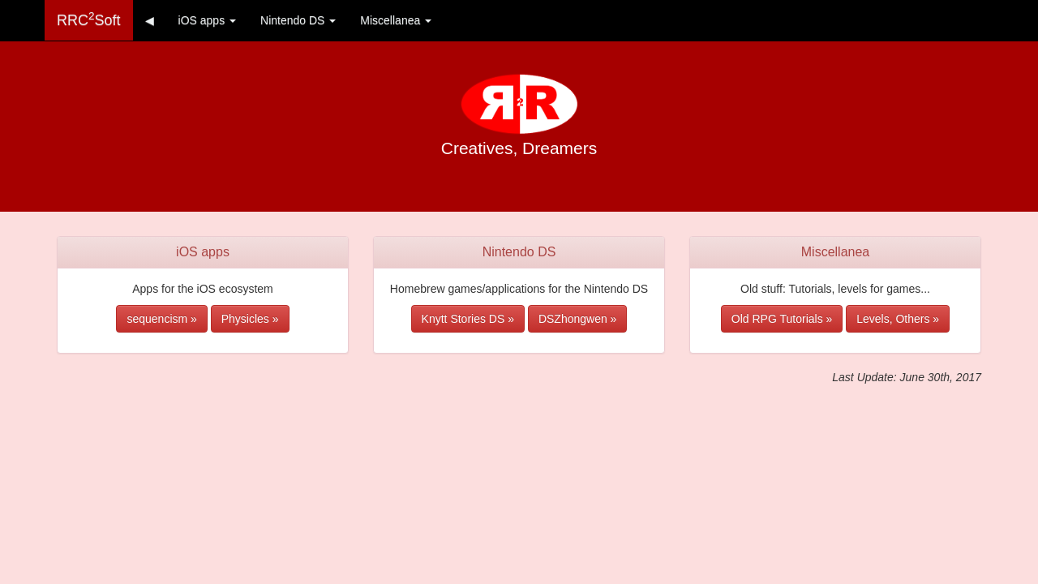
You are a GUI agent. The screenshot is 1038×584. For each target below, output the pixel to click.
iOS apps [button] (207, 20)
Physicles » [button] (250, 318)
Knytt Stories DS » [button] (468, 318)
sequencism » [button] (161, 318)
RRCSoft (89, 19)
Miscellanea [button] (395, 20)
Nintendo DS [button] (298, 20)
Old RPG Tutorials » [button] (782, 318)
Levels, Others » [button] (897, 318)
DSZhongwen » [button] (577, 318)
